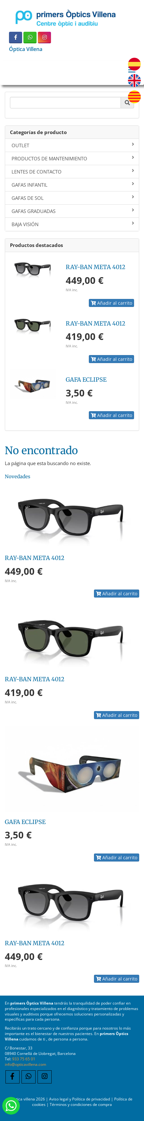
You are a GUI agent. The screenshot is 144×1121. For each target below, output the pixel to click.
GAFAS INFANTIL (73, 185)
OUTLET (73, 145)
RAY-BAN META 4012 (95, 267)
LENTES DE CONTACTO (73, 171)
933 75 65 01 (23, 1058)
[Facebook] (15, 37)
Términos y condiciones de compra (81, 1104)
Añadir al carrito (111, 303)
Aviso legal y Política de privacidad (79, 1098)
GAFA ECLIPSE (86, 379)
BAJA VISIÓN (73, 224)
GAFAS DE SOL (73, 198)
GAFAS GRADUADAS (73, 211)
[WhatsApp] (30, 37)
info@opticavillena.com (25, 1064)
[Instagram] (44, 37)
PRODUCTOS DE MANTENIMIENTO (73, 158)
